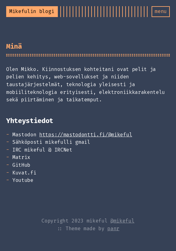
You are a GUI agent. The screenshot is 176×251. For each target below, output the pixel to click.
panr (113, 228)
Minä (14, 46)
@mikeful (122, 221)
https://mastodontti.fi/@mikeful (85, 135)
